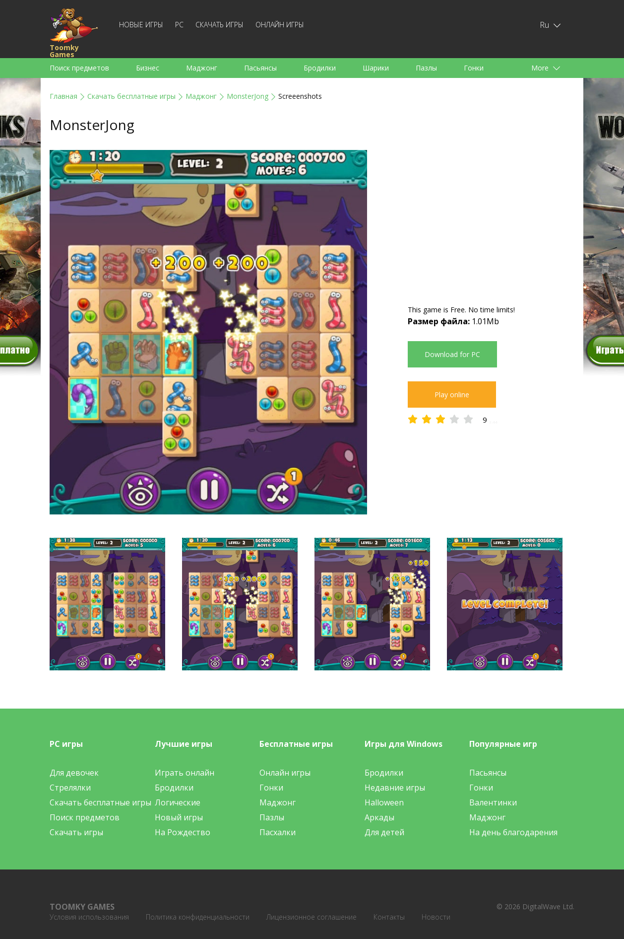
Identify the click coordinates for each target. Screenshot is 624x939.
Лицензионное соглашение (311, 917)
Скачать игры (219, 24)
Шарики (376, 67)
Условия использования (89, 917)
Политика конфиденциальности (198, 917)
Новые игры (141, 24)
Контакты (389, 917)
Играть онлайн (184, 772)
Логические (177, 802)
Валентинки (493, 802)
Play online (452, 394)
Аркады (379, 817)
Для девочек (74, 772)
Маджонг (201, 67)
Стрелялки (70, 787)
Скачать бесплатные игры (131, 96)
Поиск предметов (79, 67)
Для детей (384, 832)
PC (179, 24)
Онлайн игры (279, 24)
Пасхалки (277, 832)
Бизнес (147, 67)
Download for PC (452, 354)
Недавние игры (395, 787)
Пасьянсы (260, 67)
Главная (63, 96)
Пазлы (426, 67)
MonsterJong (247, 96)
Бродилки (320, 67)
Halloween (384, 802)
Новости (436, 917)
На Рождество (182, 832)
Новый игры (179, 817)
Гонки (474, 67)
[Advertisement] (491, 219)
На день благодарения (513, 832)
